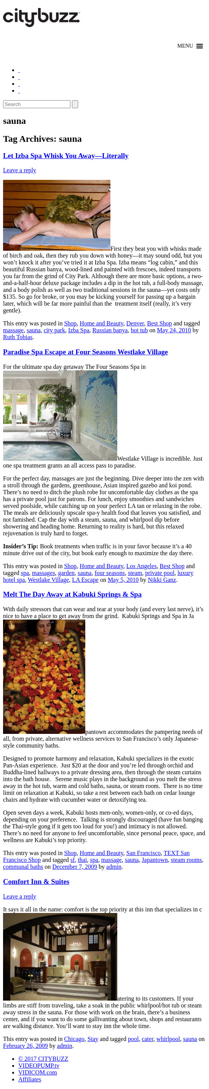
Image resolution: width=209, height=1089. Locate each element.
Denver (135, 323)
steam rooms (186, 860)
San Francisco (143, 853)
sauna (33, 330)
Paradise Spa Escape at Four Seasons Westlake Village (85, 352)
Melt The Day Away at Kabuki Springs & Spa (72, 594)
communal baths (23, 866)
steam (135, 573)
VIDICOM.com (37, 1072)
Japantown (155, 860)
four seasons (109, 573)
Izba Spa (78, 330)
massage (13, 330)
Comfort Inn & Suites (36, 882)
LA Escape (85, 580)
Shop (70, 323)
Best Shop (159, 323)
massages (43, 573)
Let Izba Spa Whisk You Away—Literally (66, 156)
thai (82, 860)
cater (147, 1039)
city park (54, 330)
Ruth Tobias (17, 337)
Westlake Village (48, 580)
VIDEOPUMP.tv (38, 1065)
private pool (159, 573)
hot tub (139, 330)
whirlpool (168, 1039)
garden (66, 573)
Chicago (74, 1039)
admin (113, 866)
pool (133, 1039)
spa (25, 573)
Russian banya (110, 330)
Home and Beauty (101, 323)
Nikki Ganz (162, 580)
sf (72, 860)
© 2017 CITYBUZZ (43, 1058)
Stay (93, 1039)
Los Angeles (141, 566)
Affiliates (29, 1079)
